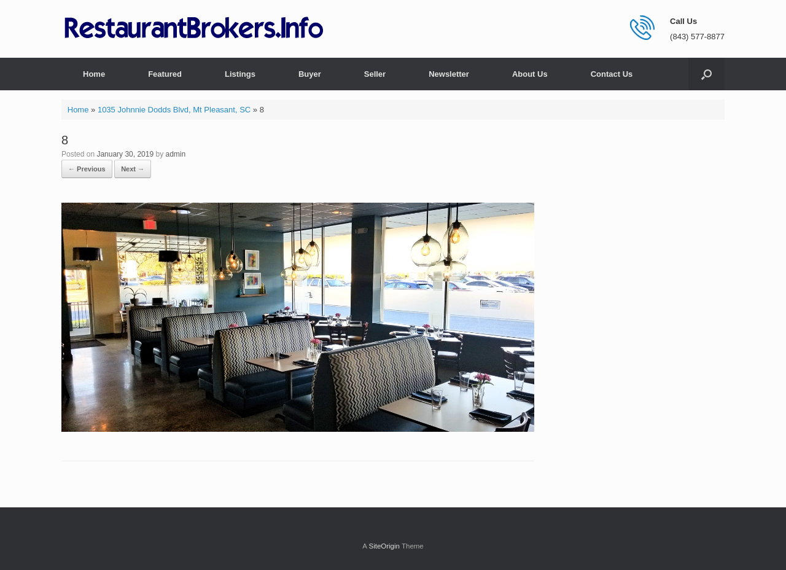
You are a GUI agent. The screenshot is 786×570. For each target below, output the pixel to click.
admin (176, 154)
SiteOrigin (384, 546)
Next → (132, 169)
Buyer (309, 74)
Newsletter (449, 74)
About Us (530, 74)
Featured (165, 74)
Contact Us (612, 74)
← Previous (87, 169)
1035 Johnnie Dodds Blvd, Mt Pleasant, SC (174, 109)
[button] (706, 74)
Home (94, 74)
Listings (240, 74)
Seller (375, 74)
